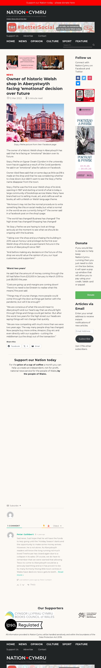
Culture (52, 41)
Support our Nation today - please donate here (50, 3)
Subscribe (84, 338)
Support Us (12, 36)
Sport (67, 41)
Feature (81, 41)
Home (11, 41)
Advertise (28, 36)
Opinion (37, 41)
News (23, 41)
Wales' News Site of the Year (17, 19)
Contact (42, 36)
